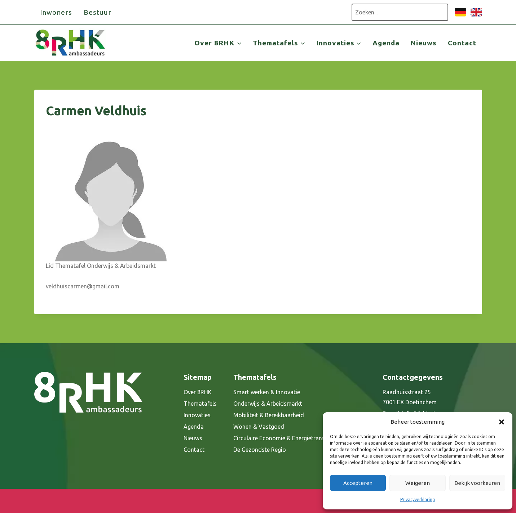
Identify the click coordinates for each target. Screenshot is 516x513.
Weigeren (417, 483)
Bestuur (97, 12)
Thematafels (200, 403)
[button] (501, 422)
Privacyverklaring (417, 499)
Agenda (386, 43)
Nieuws (423, 43)
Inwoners (56, 12)
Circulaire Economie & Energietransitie (283, 438)
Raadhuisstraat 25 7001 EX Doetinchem (410, 397)
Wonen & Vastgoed (258, 426)
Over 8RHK (198, 392)
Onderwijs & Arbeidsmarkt (267, 403)
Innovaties (197, 415)
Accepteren (357, 483)
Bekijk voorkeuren (477, 483)
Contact (462, 43)
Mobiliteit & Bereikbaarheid (268, 415)
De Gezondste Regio (259, 449)
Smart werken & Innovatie (266, 392)
